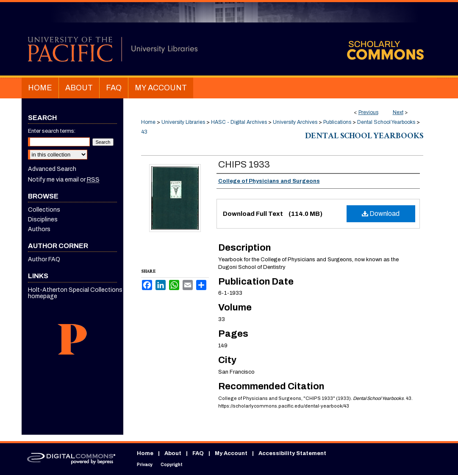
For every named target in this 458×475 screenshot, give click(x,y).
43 (144, 132)
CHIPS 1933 (244, 164)
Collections (44, 210)
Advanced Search (52, 169)
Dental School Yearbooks (386, 122)
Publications (337, 122)
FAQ (198, 453)
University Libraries (183, 122)
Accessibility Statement (292, 453)
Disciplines (43, 219)
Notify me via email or (64, 179)
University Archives (295, 122)
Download (381, 213)
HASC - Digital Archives (239, 122)
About (172, 453)
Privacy (145, 464)
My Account (231, 453)
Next (398, 112)
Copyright (172, 464)
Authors (39, 229)
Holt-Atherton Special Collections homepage (75, 293)
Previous (368, 112)
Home (148, 122)
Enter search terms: (51, 131)
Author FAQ (44, 259)
